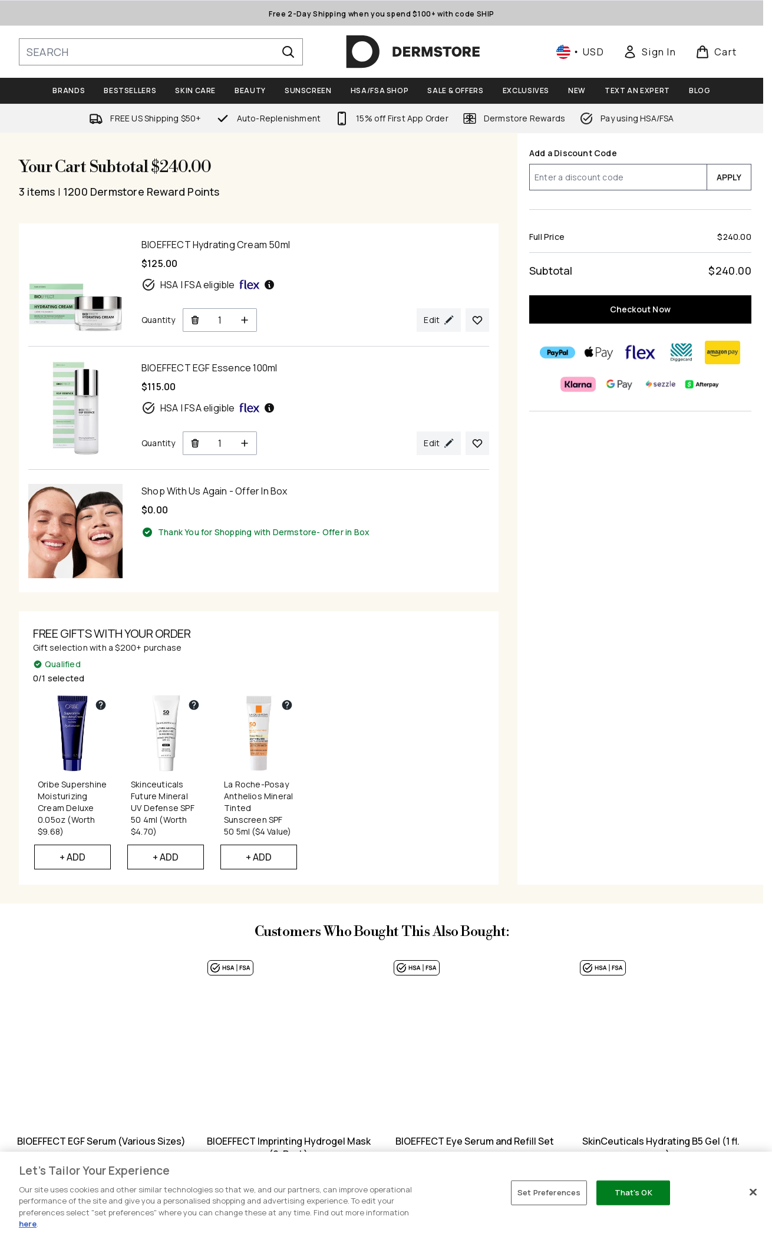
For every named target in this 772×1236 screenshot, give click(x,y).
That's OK (633, 1192)
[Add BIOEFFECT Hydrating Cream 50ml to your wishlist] (477, 320)
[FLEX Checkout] (640, 352)
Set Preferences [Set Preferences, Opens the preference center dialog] (548, 1192)
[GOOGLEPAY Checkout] (620, 384)
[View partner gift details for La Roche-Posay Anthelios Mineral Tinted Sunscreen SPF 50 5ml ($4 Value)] (287, 705)
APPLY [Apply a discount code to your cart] (729, 177)
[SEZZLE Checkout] (661, 384)
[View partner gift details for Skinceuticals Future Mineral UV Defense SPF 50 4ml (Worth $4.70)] (194, 705)
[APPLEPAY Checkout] (599, 352)
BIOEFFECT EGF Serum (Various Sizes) (102, 1141)
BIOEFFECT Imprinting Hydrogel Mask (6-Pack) (289, 1148)
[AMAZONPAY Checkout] (723, 352)
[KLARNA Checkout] (578, 384)
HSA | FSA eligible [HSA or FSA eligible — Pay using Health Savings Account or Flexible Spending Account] (208, 284)
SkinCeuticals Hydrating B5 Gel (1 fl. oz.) (661, 1148)
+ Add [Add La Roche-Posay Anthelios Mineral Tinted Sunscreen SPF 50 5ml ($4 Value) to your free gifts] (259, 857)
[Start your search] (160, 52)
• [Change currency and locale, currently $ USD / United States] (580, 52)
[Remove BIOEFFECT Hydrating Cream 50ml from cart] (195, 320)
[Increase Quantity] (245, 320)
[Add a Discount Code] (618, 177)
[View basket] (716, 52)
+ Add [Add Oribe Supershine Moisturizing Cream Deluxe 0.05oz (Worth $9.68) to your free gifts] (73, 857)
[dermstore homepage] (413, 51)
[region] (386, 1194)
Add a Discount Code (573, 153)
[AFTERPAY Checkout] (702, 384)
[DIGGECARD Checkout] (682, 352)
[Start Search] (288, 52)
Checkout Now (640, 309)
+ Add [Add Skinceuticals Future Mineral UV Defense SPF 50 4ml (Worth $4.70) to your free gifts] (166, 857)
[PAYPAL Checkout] (558, 352)
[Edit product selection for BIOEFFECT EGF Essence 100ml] (439, 443)
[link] (649, 52)
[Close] (753, 1192)
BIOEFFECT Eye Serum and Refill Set (474, 1141)
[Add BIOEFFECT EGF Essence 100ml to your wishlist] (477, 443)
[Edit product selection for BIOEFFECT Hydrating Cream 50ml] (439, 320)
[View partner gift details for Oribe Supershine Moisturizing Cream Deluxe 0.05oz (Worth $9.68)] (101, 705)
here (28, 1223)
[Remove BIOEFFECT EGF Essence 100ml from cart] (195, 443)
